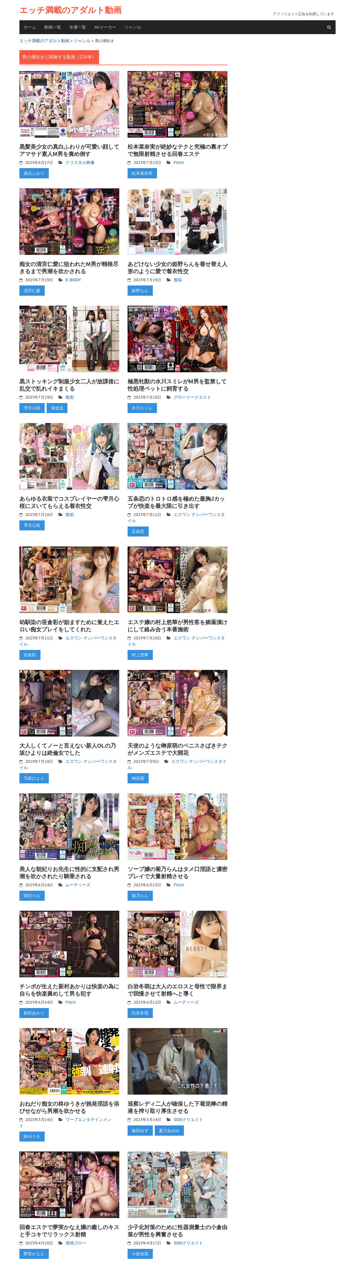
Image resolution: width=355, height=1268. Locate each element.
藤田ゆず (139, 1114)
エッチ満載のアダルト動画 (70, 10)
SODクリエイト (187, 1104)
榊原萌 (137, 767)
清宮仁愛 (31, 287)
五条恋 (137, 524)
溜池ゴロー (75, 1220)
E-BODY (72, 276)
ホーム (30, 27)
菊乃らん (139, 883)
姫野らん (139, 287)
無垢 (177, 276)
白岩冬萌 (139, 998)
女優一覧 (77, 27)
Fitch (178, 160)
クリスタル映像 (79, 160)
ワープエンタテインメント (88, 1104)
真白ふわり (33, 171)
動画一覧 (52, 27)
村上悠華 (139, 645)
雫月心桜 (31, 403)
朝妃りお (31, 883)
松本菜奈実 (141, 171)
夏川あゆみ (166, 1114)
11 (78, 1255)
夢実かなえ (33, 1230)
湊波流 (54, 403)
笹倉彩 (29, 645)
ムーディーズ (77, 872)
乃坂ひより (33, 767)
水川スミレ (141, 403)
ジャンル (133, 27)
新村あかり (33, 998)
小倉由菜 (139, 1230)
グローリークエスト (191, 392)
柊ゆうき (31, 1114)
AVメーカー (105, 27)
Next (98, 1255)
